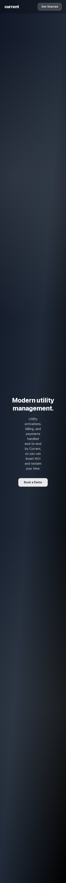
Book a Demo (33, 482)
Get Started (49, 6)
